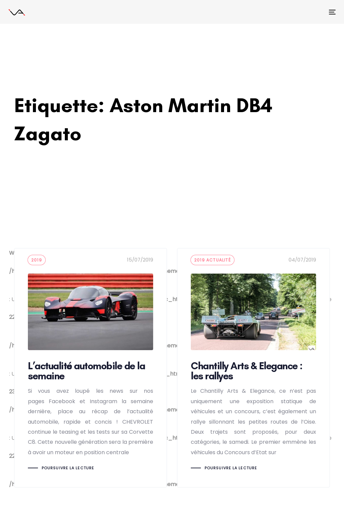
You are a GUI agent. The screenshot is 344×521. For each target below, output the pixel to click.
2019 (36, 260)
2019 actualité (212, 260)
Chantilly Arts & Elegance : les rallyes (253, 367)
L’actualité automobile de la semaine (90, 367)
